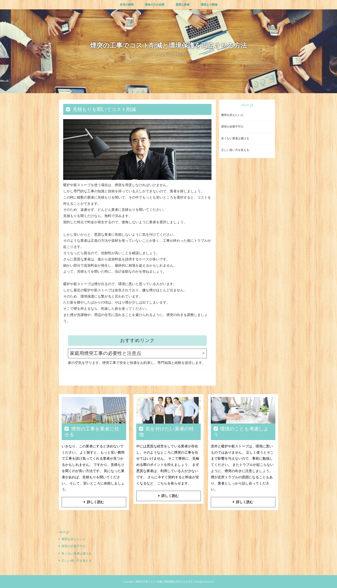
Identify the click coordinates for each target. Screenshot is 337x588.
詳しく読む (95, 502)
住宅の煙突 (127, 4)
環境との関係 (209, 4)
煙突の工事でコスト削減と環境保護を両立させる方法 (168, 45)
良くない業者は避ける (235, 138)
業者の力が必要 (154, 4)
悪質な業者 (183, 4)
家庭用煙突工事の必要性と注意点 (105, 353)
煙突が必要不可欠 (232, 126)
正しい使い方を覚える (235, 150)
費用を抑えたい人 (232, 115)
